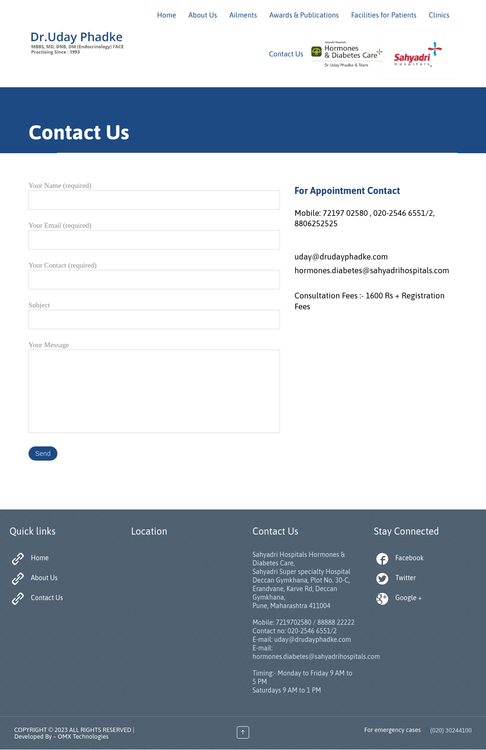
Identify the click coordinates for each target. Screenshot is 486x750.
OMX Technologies (83, 736)
